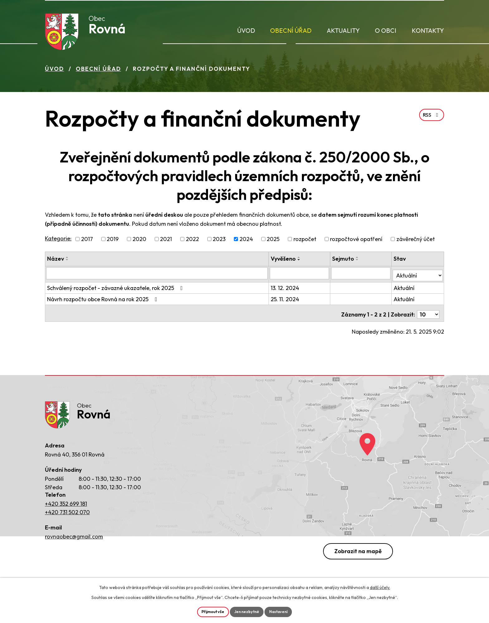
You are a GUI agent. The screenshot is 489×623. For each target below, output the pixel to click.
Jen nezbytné (247, 611)
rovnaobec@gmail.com (74, 535)
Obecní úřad (291, 30)
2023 (219, 241)
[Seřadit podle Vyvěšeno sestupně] (300, 262)
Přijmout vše (209, 611)
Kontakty (428, 30)
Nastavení (282, 611)
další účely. (380, 586)
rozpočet (304, 241)
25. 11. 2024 (286, 299)
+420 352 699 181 (66, 502)
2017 (87, 241)
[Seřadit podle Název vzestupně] (67, 259)
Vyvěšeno (284, 260)
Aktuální (404, 288)
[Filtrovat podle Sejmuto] (361, 275)
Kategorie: (58, 240)
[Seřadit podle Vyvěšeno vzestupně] (300, 259)
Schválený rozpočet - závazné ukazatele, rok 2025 (116, 288)
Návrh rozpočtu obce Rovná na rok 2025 (103, 299)
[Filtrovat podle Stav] (418, 275)
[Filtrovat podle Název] (157, 275)
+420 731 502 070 (67, 511)
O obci (385, 30)
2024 (246, 241)
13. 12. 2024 (286, 288)
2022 (192, 241)
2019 (113, 241)
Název (55, 260)
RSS (430, 124)
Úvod (246, 30)
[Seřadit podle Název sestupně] (67, 262)
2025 (273, 241)
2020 (139, 241)
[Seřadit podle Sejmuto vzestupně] (358, 259)
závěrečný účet (415, 241)
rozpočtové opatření (356, 241)
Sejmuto (344, 260)
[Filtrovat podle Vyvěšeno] (300, 275)
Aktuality (343, 30)
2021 (166, 241)
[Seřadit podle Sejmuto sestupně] (358, 262)
